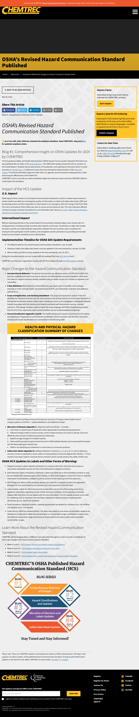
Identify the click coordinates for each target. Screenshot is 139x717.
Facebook (129, 681)
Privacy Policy (100, 690)
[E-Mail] (47, 110)
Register (97, 676)
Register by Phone (101, 681)
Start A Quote (105, 103)
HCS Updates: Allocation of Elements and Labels (41, 548)
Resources (15, 74)
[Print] (58, 110)
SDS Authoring (72, 261)
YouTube (128, 690)
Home (5, 74)
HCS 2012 (63, 256)
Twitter (128, 685)
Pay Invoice (99, 694)
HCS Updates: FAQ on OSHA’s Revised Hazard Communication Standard (49, 556)
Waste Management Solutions (54, 3)
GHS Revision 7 (18, 170)
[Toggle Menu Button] (135, 12)
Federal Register (35, 164)
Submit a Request (106, 133)
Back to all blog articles (19, 90)
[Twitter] (22, 110)
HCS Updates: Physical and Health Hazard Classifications (43, 544)
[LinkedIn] (34, 110)
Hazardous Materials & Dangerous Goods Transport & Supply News (49, 74)
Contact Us (98, 685)
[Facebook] (8, 110)
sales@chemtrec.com (117, 150)
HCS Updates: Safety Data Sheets (35, 552)
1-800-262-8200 (108, 153)
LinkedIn (128, 676)
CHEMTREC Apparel (98, 700)
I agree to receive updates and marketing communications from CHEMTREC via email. (38, 699)
